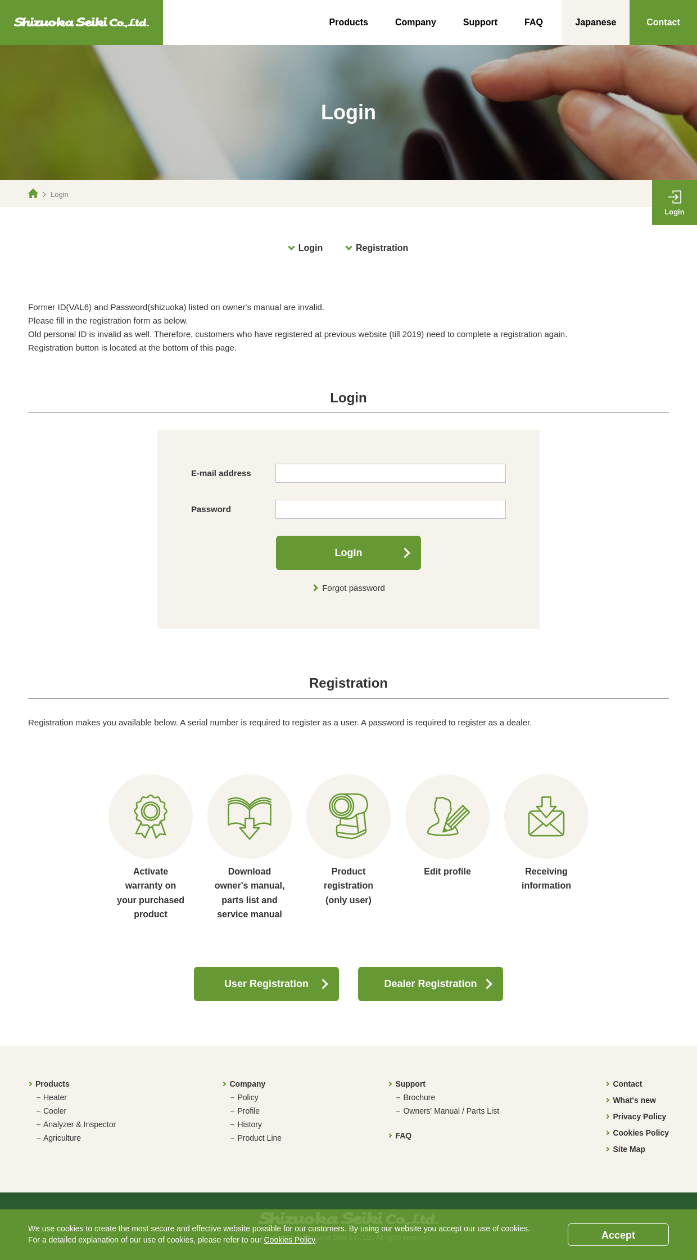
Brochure (419, 1097)
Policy (247, 1097)
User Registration (266, 983)
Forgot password (353, 588)
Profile (248, 1110)
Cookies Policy (641, 1132)
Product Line (259, 1137)
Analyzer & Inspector (79, 1124)
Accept (618, 1235)
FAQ (533, 22)
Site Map (629, 1149)
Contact (663, 22)
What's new (634, 1100)
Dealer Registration (430, 983)
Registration (382, 248)
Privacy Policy (639, 1116)
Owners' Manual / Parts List (451, 1110)
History (249, 1124)
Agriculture (62, 1137)
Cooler (54, 1110)
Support (480, 22)
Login (310, 248)
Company (415, 22)
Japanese (596, 22)
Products (348, 22)
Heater (55, 1097)
